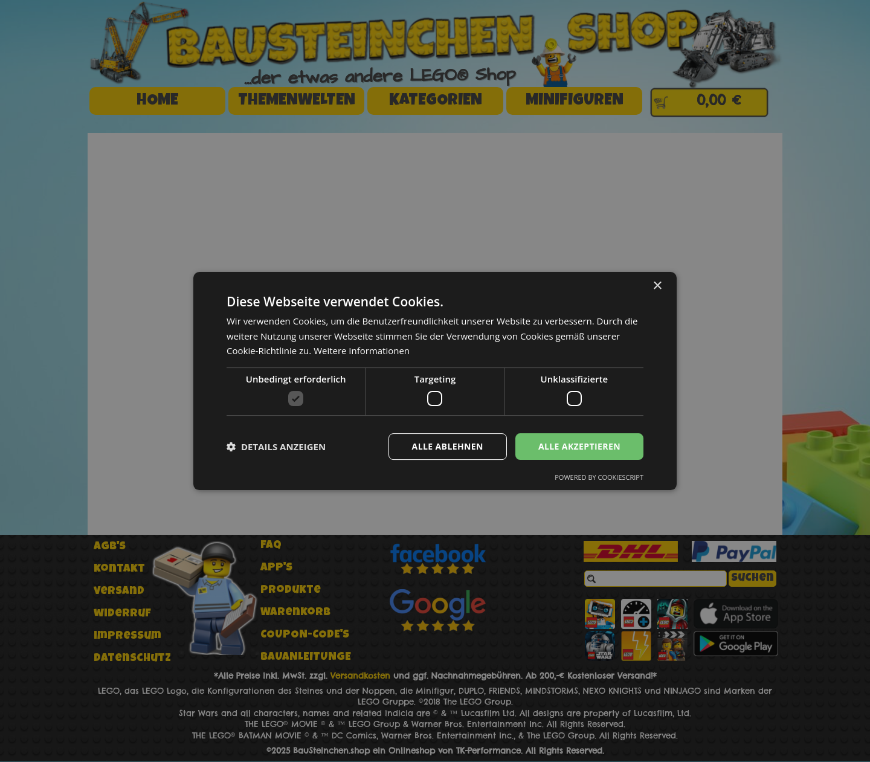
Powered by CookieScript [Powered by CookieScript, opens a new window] (599, 477)
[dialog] (435, 381)
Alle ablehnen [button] (447, 446)
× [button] (657, 286)
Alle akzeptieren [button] (579, 446)
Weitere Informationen (362, 350)
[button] (276, 446)
